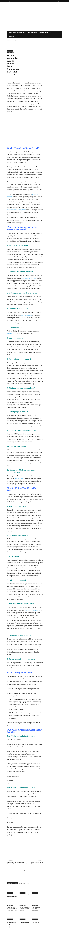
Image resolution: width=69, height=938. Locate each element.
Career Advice (12, 32)
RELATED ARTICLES (12, 883)
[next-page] (10, 927)
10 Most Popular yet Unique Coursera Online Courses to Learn (34, 863)
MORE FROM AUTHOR (24, 883)
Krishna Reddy (11, 74)
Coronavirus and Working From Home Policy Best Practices (12, 922)
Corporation (34, 894)
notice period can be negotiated (16, 210)
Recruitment (26, 32)
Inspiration (48, 32)
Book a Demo (20, 1)
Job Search (19, 32)
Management (34, 32)
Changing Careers (11, 52)
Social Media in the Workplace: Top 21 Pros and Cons (15, 863)
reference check (19, 478)
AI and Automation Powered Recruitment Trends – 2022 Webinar (12, 909)
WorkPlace (41, 32)
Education (11, 36)
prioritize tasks (11, 333)
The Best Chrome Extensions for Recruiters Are (36, 909)
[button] (60, 32)
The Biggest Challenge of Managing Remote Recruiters (25, 909)
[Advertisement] (34, 19)
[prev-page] (8, 927)
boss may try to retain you (32, 610)
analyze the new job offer (29, 278)
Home (8, 40)
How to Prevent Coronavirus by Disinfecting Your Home (37, 922)
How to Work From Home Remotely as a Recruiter (24, 922)
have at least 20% (26, 315)
